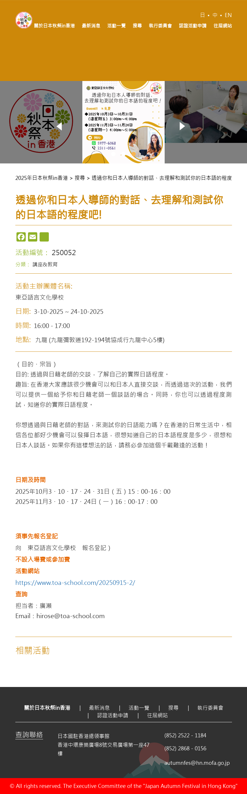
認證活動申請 (193, 26)
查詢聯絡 (29, 734)
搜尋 (137, 26)
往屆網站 (222, 26)
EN (228, 15)
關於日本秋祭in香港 (54, 26)
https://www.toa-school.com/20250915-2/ (75, 582)
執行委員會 (160, 26)
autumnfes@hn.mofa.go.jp (197, 762)
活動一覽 (116, 26)
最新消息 (91, 26)
